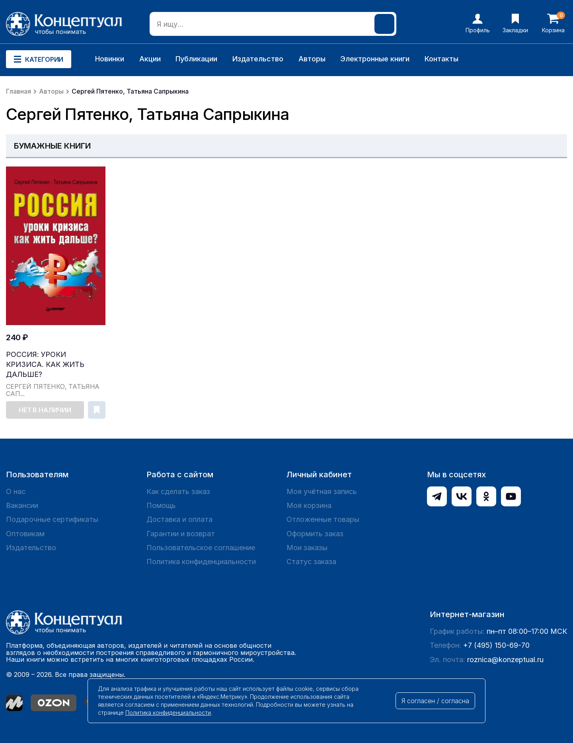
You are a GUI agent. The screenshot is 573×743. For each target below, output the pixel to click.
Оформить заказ (314, 533)
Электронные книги (374, 59)
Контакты (441, 59)
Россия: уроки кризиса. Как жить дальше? (45, 364)
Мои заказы (306, 547)
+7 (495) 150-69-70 (496, 645)
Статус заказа (311, 561)
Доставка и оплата (179, 519)
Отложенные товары (322, 519)
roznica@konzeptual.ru (505, 659)
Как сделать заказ (178, 491)
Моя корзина (308, 505)
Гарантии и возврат (180, 533)
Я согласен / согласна (435, 701)
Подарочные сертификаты (52, 519)
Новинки (109, 59)
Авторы (311, 59)
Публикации (196, 59)
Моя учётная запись (321, 491)
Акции (150, 59)
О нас (15, 491)
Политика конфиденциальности (201, 561)
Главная (18, 91)
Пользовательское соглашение (200, 547)
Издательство (257, 59)
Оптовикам (25, 533)
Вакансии (22, 505)
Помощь (161, 505)
